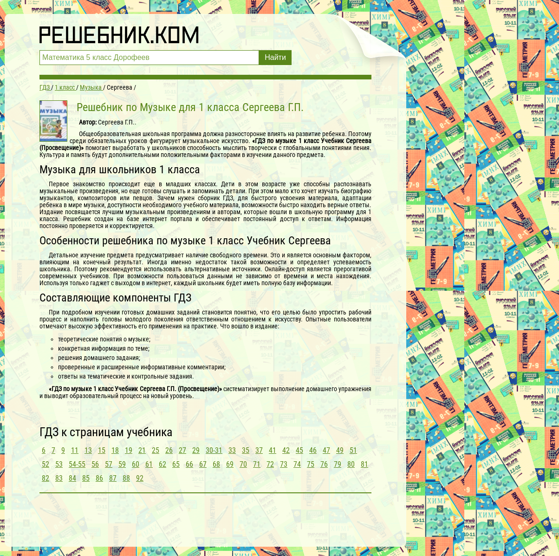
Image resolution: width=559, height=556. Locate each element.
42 (286, 450)
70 (243, 464)
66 (189, 464)
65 (176, 464)
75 (310, 464)
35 (245, 450)
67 (203, 464)
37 (259, 450)
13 (88, 450)
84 (72, 478)
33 (232, 450)
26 (169, 450)
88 (126, 478)
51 (353, 450)
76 (324, 464)
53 (59, 464)
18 (115, 450)
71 (256, 464)
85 (86, 478)
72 (270, 464)
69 (230, 464)
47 (326, 450)
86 (99, 478)
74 (297, 464)
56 (95, 464)
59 (122, 464)
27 (182, 450)
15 (101, 450)
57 (108, 464)
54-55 (77, 464)
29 (196, 450)
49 (340, 450)
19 (128, 450)
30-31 (214, 450)
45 (299, 450)
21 (142, 450)
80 (351, 464)
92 (139, 478)
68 (216, 464)
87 (113, 478)
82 (45, 478)
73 (283, 464)
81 (364, 464)
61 (149, 464)
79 (337, 464)
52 (45, 464)
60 (135, 464)
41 (272, 450)
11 (74, 450)
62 (162, 464)
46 (313, 450)
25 (155, 450)
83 (59, 478)
